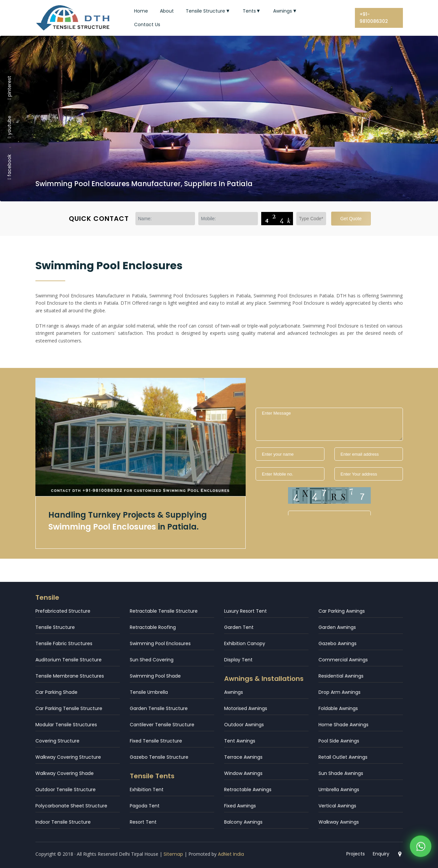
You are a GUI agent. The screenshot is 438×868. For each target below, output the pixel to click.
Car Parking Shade (56, 692)
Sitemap (173, 854)
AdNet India (231, 854)
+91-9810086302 (374, 18)
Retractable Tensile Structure (164, 611)
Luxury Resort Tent (245, 611)
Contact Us (147, 24)
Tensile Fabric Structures (63, 643)
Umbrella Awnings (338, 789)
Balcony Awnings (243, 822)
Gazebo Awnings (337, 643)
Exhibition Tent (147, 789)
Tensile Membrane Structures (69, 676)
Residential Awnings (341, 676)
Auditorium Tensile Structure (68, 659)
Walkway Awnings (338, 822)
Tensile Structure (208, 11)
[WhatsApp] (420, 848)
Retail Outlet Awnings (342, 757)
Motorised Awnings (245, 708)
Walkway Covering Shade (64, 773)
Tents (252, 11)
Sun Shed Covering (151, 659)
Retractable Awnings (247, 789)
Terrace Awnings (243, 757)
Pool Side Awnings (338, 741)
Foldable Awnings (338, 708)
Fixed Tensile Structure (156, 741)
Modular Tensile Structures (66, 724)
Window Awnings (243, 773)
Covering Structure (57, 741)
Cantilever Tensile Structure (162, 724)
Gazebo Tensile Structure (159, 757)
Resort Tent (143, 822)
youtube (9, 127)
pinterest (9, 87)
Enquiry (381, 853)
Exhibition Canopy (244, 643)
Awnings (285, 11)
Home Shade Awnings (343, 724)
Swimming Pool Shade (155, 676)
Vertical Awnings (337, 805)
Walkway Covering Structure (68, 757)
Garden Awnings (337, 627)
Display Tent (238, 659)
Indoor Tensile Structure (63, 822)
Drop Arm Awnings (339, 692)
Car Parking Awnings (341, 611)
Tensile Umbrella (149, 692)
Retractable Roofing (153, 627)
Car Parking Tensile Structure (68, 708)
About (167, 11)
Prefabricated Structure (62, 611)
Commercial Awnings (343, 659)
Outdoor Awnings (244, 724)
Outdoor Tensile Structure (65, 789)
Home (141, 11)
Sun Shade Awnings (340, 773)
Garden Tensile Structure (159, 708)
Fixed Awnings (240, 805)
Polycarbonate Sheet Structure (71, 805)
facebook (9, 166)
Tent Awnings (239, 741)
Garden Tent (239, 627)
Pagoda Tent (145, 805)
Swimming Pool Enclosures (160, 643)
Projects (355, 853)
